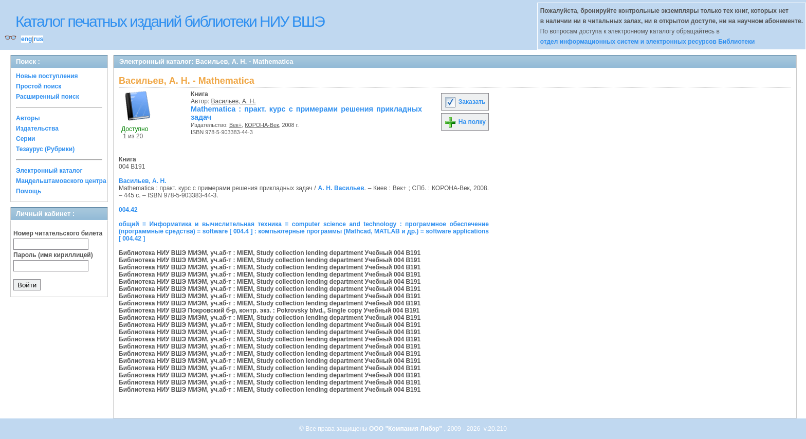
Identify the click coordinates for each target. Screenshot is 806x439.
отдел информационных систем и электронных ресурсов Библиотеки (647, 41)
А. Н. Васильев (341, 188)
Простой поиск (38, 86)
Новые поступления (47, 76)
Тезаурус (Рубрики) (45, 149)
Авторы (28, 118)
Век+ (235, 125)
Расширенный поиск (47, 96)
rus (38, 39)
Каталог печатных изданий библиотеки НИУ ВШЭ (169, 21)
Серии (25, 138)
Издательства (37, 128)
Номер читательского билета (57, 233)
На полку (465, 121)
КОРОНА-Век (262, 125)
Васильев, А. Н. (233, 101)
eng (26, 39)
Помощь (28, 191)
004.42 (128, 209)
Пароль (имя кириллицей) (53, 255)
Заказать (464, 101)
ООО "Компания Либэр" (406, 428)
